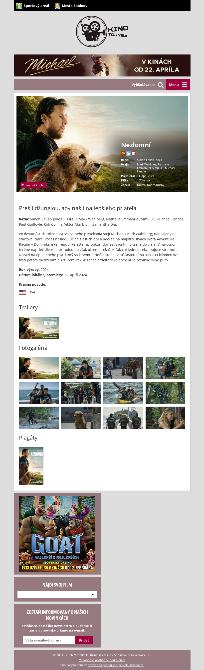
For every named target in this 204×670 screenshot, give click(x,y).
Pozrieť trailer (33, 185)
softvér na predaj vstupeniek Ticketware (116, 665)
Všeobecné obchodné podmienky (102, 660)
